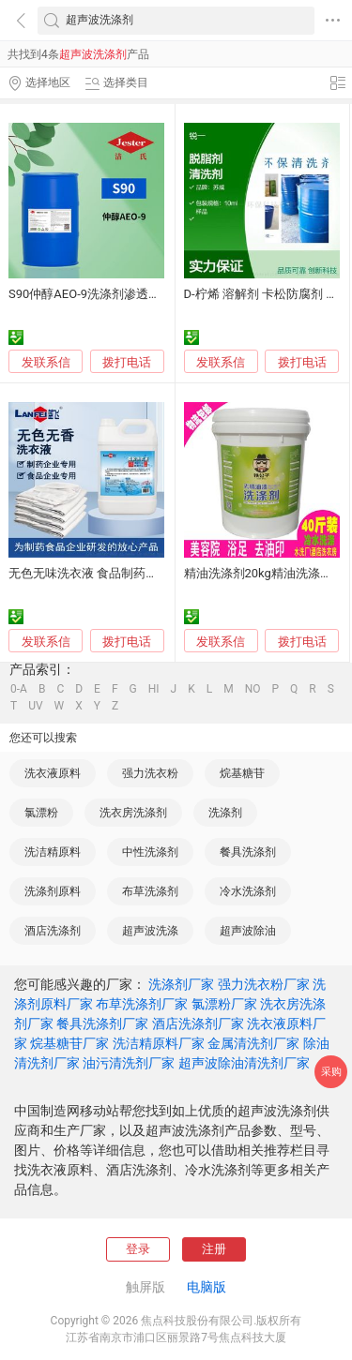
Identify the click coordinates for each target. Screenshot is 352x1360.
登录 (138, 1249)
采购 (331, 1072)
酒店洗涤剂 (52, 930)
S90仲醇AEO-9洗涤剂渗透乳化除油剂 (108, 294)
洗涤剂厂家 (181, 984)
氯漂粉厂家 (224, 1003)
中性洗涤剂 (150, 852)
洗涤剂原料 (52, 891)
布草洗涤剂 (150, 891)
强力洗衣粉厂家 (264, 984)
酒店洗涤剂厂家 (198, 1023)
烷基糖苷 (242, 773)
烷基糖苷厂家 (69, 1043)
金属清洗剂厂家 (253, 1043)
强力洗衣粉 (150, 773)
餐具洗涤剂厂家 (102, 1023)
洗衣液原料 (52, 773)
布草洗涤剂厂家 (142, 1003)
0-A (18, 689)
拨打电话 (126, 362)
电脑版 (206, 1286)
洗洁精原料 (52, 852)
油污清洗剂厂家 (129, 1062)
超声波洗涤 (150, 930)
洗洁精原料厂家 (159, 1043)
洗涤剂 (225, 812)
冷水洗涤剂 (248, 891)
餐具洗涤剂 (248, 852)
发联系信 (46, 362)
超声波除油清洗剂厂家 (244, 1062)
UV (35, 705)
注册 (214, 1249)
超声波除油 (248, 930)
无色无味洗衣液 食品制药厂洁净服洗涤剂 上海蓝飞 (145, 573)
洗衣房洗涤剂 (133, 812)
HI (154, 689)
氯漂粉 (41, 812)
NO (253, 689)
